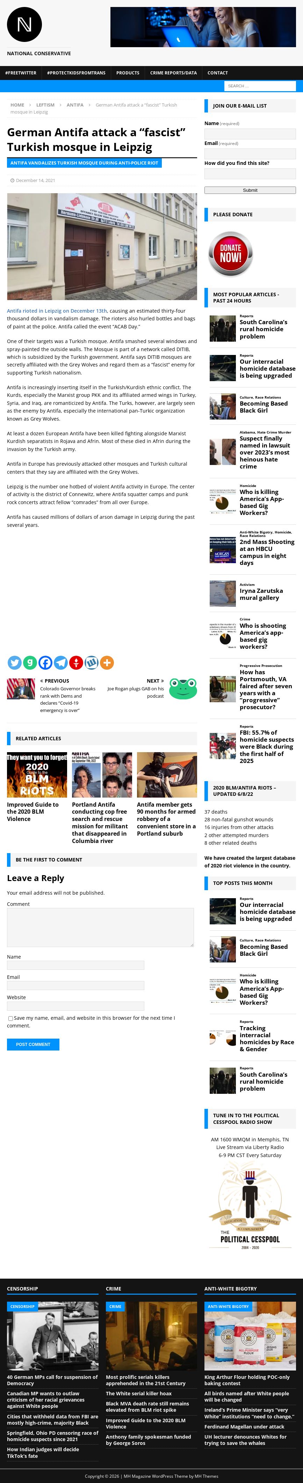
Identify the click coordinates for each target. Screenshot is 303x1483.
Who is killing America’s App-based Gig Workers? (262, 502)
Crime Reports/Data (173, 73)
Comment (18, 904)
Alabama (247, 432)
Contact (218, 73)
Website (16, 997)
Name (14, 956)
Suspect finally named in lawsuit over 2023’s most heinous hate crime (265, 452)
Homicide (248, 486)
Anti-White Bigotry (256, 532)
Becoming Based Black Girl (264, 407)
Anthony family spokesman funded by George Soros (148, 1439)
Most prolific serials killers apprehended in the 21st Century (146, 1380)
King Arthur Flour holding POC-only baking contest (247, 1380)
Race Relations (268, 397)
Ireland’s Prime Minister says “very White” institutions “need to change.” (249, 1412)
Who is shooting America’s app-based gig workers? (263, 636)
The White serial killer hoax (139, 1393)
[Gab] (30, 663)
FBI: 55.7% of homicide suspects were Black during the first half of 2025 (267, 746)
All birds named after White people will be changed (246, 1396)
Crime (245, 619)
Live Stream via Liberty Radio (250, 1147)
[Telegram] (61, 663)
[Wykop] (92, 663)
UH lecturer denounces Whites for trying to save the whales (245, 1439)
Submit (250, 190)
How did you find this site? (236, 163)
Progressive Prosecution (261, 665)
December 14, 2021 (35, 180)
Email (13, 977)
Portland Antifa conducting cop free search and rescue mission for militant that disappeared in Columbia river (100, 823)
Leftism (45, 105)
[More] (107, 663)
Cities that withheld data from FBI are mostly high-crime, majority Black (52, 1419)
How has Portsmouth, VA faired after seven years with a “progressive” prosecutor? (266, 690)
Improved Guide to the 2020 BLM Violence (33, 812)
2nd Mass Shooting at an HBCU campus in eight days (267, 552)
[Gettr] (76, 663)
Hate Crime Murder (274, 432)
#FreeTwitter (20, 73)
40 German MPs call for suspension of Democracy (52, 1380)
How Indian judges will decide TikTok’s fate (43, 1452)
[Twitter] (15, 663)
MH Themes (206, 1476)
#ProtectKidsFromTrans (76, 73)
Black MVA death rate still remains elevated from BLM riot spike (147, 1406)
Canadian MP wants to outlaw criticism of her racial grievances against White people (46, 1399)
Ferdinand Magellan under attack (244, 1426)
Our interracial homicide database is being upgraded (268, 368)
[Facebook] (45, 663)
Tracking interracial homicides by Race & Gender (267, 1039)
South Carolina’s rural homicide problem (263, 329)
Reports (246, 316)
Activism (247, 584)
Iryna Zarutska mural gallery (261, 594)
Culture (246, 397)
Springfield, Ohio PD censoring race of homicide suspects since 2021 (52, 1436)
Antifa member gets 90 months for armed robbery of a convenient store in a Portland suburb (166, 819)
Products (127, 73)
